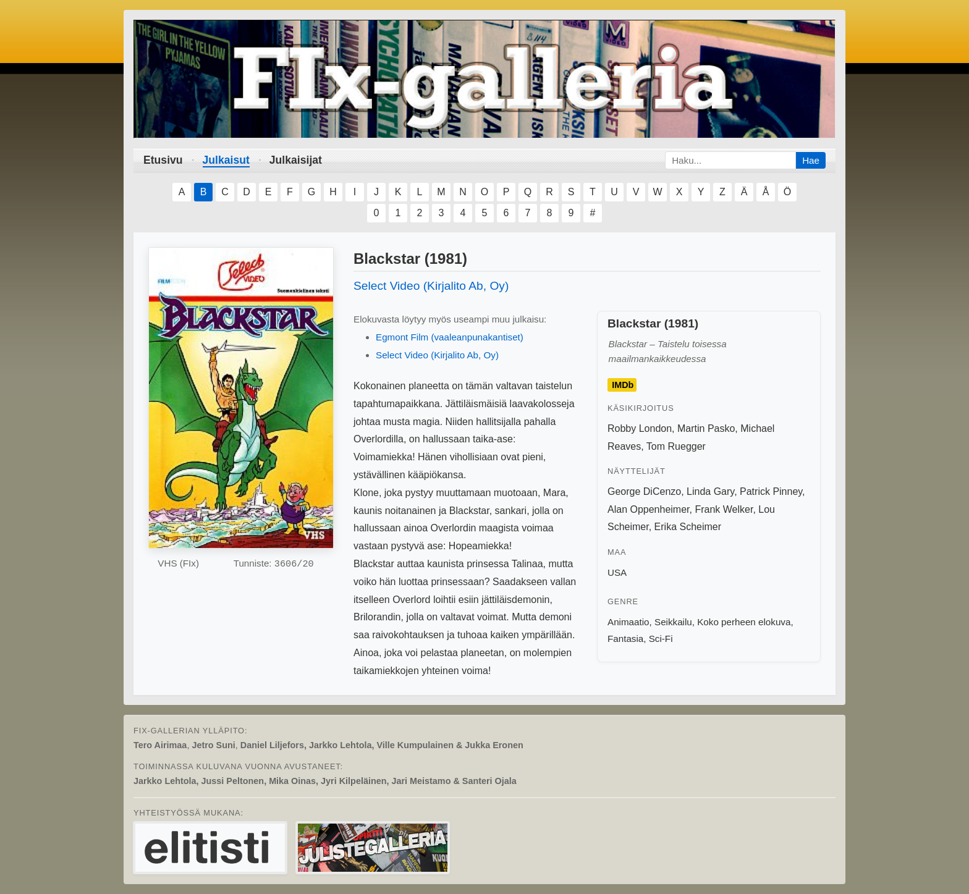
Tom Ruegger (676, 446)
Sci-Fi (661, 638)
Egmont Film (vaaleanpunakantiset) (449, 337)
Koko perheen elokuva (743, 622)
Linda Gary (710, 491)
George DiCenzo (644, 491)
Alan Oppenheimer (648, 509)
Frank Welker (724, 509)
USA (617, 572)
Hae (810, 160)
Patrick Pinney (771, 491)
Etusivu (163, 160)
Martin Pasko (706, 428)
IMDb (622, 385)
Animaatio (628, 622)
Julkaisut (226, 160)
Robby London (639, 428)
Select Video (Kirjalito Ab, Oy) (431, 285)
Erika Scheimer (687, 526)
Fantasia (625, 638)
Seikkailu (673, 622)
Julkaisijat (295, 160)
